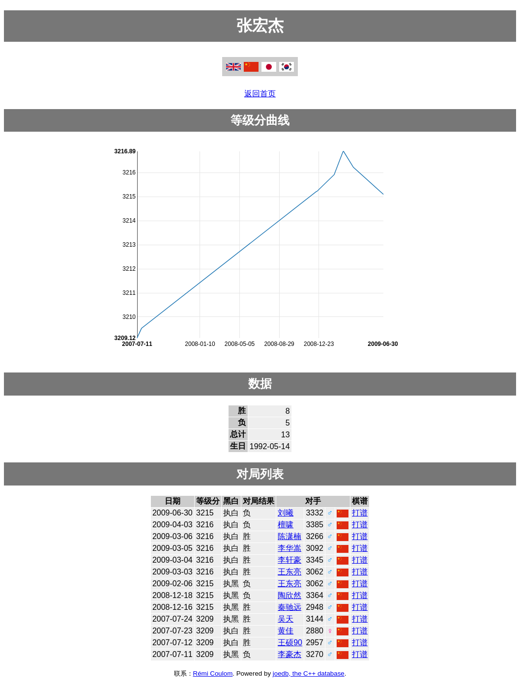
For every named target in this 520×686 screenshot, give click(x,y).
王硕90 (290, 642)
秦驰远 (289, 607)
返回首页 (260, 93)
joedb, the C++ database (309, 673)
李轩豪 (289, 560)
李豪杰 (289, 654)
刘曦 (285, 513)
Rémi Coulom (213, 673)
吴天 (285, 619)
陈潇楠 (289, 536)
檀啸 (285, 524)
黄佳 (285, 631)
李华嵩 (289, 548)
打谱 (360, 513)
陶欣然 (289, 595)
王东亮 (289, 572)
